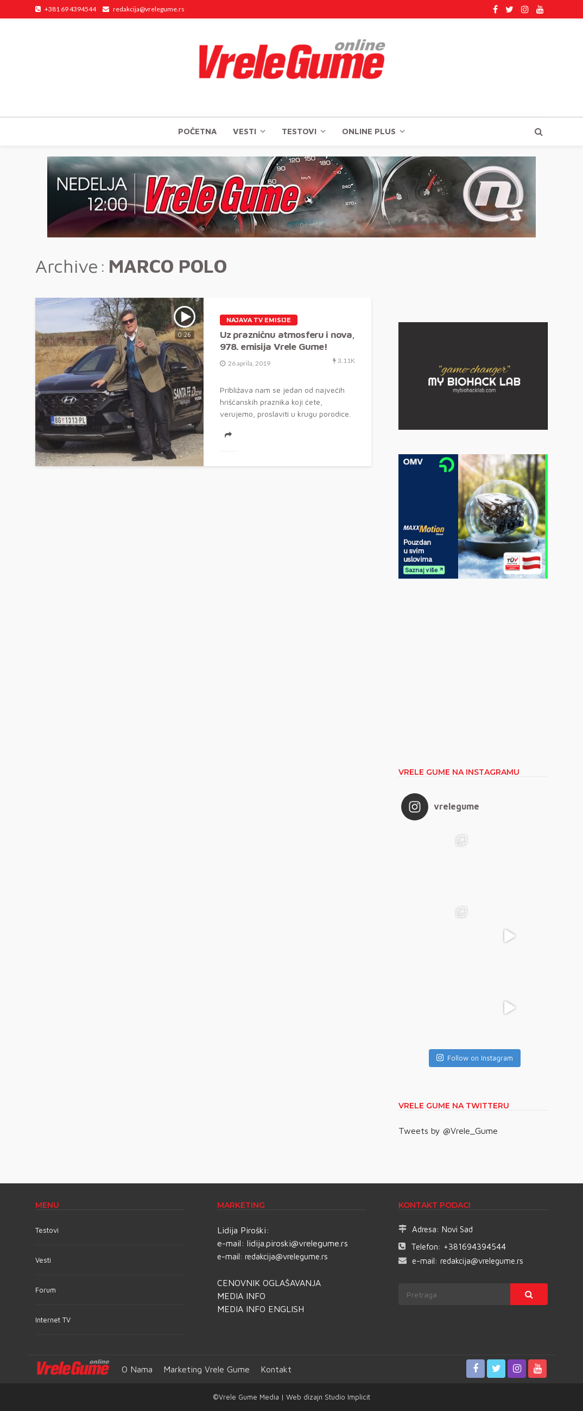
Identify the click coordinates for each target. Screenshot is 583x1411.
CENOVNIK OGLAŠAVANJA (269, 1283)
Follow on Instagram (474, 1057)
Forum (45, 1289)
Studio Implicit (346, 1397)
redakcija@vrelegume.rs (286, 1256)
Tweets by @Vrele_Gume (448, 1131)
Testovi (47, 1230)
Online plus (369, 131)
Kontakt (276, 1369)
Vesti (244, 131)
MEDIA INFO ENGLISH (260, 1309)
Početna (197, 131)
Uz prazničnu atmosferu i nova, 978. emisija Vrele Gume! (287, 340)
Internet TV (53, 1319)
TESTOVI (299, 131)
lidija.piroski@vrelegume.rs (297, 1243)
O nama (137, 1369)
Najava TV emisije (258, 320)
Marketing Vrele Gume (206, 1369)
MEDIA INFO (241, 1296)
